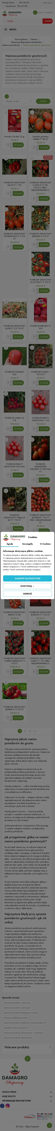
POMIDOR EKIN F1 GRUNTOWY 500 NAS (14, 465)
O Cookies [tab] (45, 543)
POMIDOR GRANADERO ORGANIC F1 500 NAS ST (40, 468)
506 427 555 (22, 6)
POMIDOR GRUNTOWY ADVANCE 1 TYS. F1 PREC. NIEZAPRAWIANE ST (40, 519)
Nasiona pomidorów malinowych (17, 1007)
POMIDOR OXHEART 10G (14, 373)
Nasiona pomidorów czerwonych (17, 1002)
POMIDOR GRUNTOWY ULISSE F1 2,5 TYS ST (14, 327)
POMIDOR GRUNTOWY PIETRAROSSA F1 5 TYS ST (14, 236)
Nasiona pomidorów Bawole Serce (18, 1037)
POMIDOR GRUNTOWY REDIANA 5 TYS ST (40, 235)
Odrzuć (27, 593)
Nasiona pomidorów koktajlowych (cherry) (21, 1012)
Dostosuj (27, 586)
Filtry (43, 101)
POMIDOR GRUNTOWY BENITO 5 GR (14, 613)
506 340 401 (24, 2)
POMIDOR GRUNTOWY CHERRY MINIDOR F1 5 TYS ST (14, 661)
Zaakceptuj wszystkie (27, 578)
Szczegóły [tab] (27, 543)
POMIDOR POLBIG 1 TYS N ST (40, 373)
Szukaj (48, 21)
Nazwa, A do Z (19, 101)
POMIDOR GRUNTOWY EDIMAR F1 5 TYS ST (14, 708)
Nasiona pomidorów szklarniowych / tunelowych (24, 1032)
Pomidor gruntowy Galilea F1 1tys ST (41, 138)
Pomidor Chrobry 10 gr (14, 136)
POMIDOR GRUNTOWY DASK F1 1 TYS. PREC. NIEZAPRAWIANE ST (40, 661)
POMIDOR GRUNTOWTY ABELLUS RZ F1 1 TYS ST (14, 518)
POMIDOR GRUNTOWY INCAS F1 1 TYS (14, 184)
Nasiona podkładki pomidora (16, 1017)
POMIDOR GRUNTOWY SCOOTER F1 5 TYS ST (40, 281)
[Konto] (47, 2)
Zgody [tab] (10, 543)
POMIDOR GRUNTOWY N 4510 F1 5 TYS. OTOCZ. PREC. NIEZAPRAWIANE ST (40, 186)
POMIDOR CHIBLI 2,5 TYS (14, 419)
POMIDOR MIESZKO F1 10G (40, 327)
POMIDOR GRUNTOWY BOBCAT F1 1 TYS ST (40, 613)
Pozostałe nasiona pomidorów (16, 1027)
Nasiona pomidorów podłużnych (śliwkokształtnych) (25, 1022)
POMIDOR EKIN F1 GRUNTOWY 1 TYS (40, 419)
